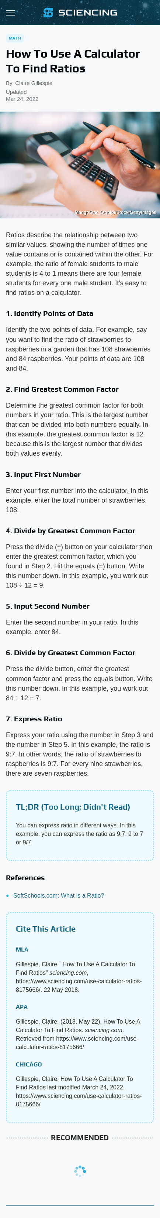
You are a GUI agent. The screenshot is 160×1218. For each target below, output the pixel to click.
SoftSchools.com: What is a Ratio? (58, 895)
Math (15, 38)
